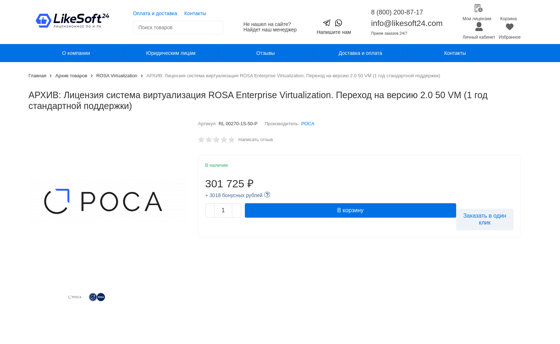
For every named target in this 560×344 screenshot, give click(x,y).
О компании (76, 53)
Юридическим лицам (170, 53)
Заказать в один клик (484, 219)
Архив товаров (71, 75)
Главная (37, 75)
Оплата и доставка (155, 13)
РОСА (307, 123)
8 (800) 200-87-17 (397, 12)
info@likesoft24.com (406, 23)
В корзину (350, 210)
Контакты (195, 13)
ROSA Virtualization (116, 75)
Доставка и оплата (360, 53)
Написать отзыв (255, 139)
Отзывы (265, 53)
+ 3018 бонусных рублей (234, 195)
